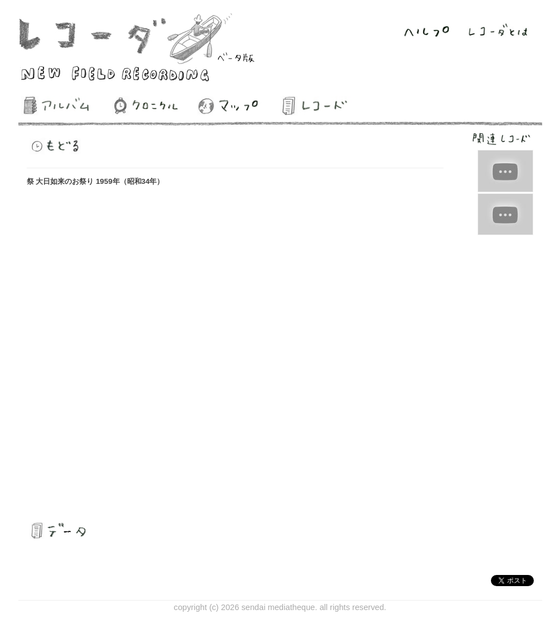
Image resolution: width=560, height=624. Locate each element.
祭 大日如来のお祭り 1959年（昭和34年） (95, 181)
